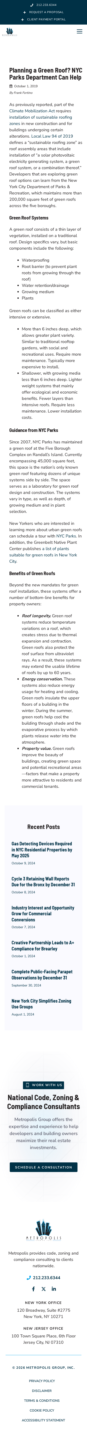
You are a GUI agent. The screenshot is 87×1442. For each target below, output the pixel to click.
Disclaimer (42, 1391)
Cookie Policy (42, 1410)
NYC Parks (66, 536)
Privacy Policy (42, 1381)
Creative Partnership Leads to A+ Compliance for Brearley (43, 945)
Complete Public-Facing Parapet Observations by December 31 (42, 974)
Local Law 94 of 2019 (52, 136)
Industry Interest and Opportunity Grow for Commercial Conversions (43, 913)
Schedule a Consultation (43, 1167)
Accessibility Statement (43, 1420)
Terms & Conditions (42, 1400)
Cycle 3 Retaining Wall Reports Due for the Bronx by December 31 (43, 881)
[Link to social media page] (33, 1289)
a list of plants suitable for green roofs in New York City (43, 555)
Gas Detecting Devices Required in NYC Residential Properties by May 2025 (42, 849)
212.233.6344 (46, 1278)
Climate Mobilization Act (32, 111)
